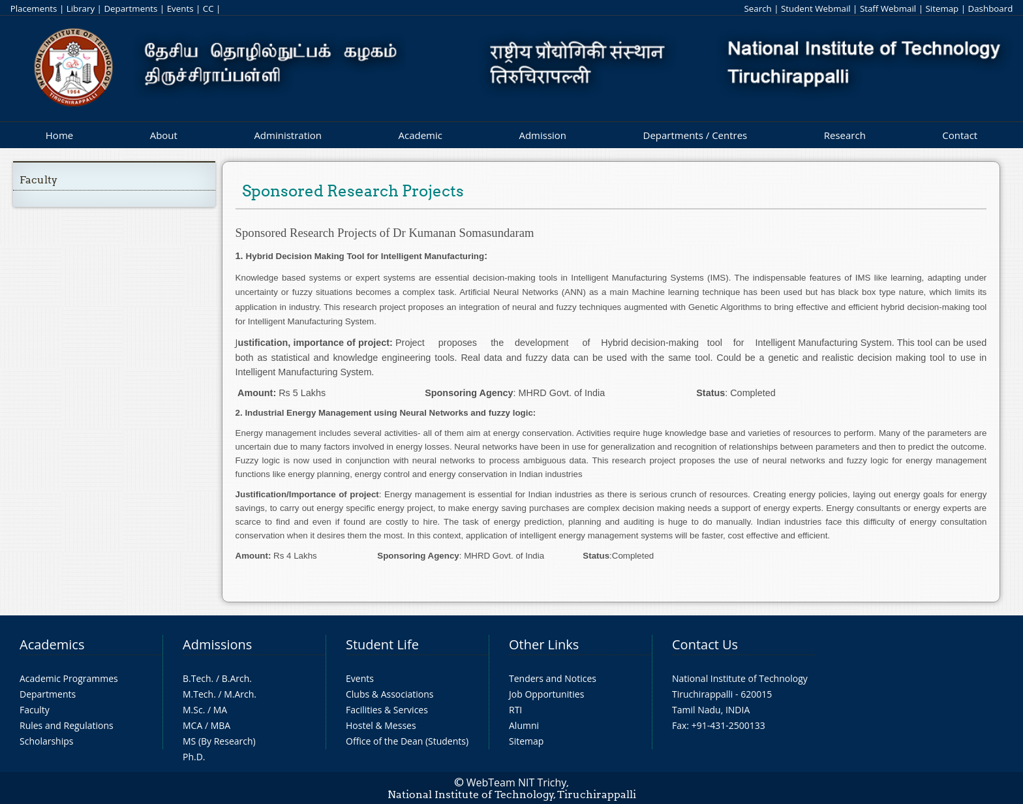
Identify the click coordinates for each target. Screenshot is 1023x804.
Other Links (544, 644)
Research (845, 135)
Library (81, 8)
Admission (542, 135)
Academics (52, 644)
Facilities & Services (387, 710)
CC (208, 8)
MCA (192, 725)
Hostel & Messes (381, 725)
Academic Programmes (69, 678)
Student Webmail (816, 8)
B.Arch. (237, 678)
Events (180, 8)
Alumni (524, 725)
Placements (33, 8)
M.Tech (198, 694)
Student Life (382, 644)
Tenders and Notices (552, 678)
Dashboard (990, 8)
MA (220, 710)
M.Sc (193, 710)
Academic (420, 135)
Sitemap (941, 8)
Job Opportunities (546, 694)
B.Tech (197, 678)
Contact (959, 135)
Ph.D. (194, 756)
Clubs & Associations (390, 694)
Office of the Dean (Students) (407, 741)
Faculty (38, 180)
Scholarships (46, 741)
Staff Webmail (888, 8)
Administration (288, 135)
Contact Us (705, 644)
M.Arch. (240, 694)
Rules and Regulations (67, 725)
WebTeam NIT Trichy (516, 782)
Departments (130, 8)
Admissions (217, 644)
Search (757, 8)
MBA (221, 725)
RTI (515, 710)
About (163, 135)
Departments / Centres (695, 135)
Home (59, 135)
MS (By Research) (219, 741)
